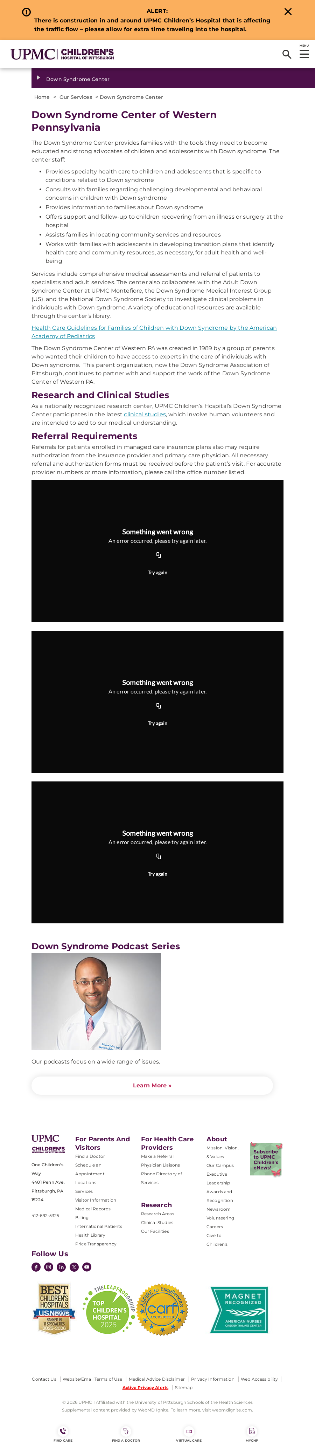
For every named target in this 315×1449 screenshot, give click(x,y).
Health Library (90, 1235)
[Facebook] (36, 1267)
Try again (157, 572)
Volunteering (220, 1218)
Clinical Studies (157, 1222)
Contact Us (44, 1379)
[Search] (286, 54)
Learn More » (152, 1085)
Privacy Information (212, 1379)
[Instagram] (48, 1267)
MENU (304, 45)
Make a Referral (157, 1156)
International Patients (98, 1226)
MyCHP (252, 1434)
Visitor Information (95, 1200)
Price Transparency (96, 1243)
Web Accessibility (259, 1379)
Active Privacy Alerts (145, 1387)
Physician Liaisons (160, 1165)
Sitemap (184, 1387)
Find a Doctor (90, 1156)
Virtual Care (189, 1434)
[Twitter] (74, 1267)
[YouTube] (86, 1267)
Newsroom (218, 1209)
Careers (214, 1226)
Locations (85, 1182)
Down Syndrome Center (78, 79)
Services (84, 1191)
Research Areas (157, 1213)
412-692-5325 (45, 1215)
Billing (82, 1217)
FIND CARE (63, 1434)
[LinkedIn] (61, 1267)
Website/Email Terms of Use (92, 1379)
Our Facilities (155, 1231)
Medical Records (93, 1208)
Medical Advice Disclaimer (157, 1379)
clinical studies (145, 414)
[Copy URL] (158, 555)
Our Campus (220, 1165)
